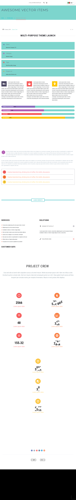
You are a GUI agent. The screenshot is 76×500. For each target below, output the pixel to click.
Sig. (43, 460)
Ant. (33, 460)
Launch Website (38, 200)
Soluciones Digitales (35, 2)
